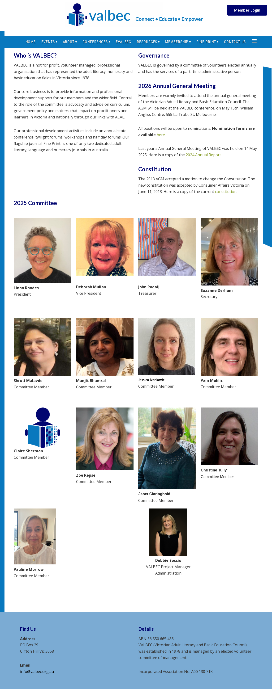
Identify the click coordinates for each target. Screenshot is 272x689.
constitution (226, 191)
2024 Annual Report (203, 154)
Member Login (247, 10)
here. (161, 134)
